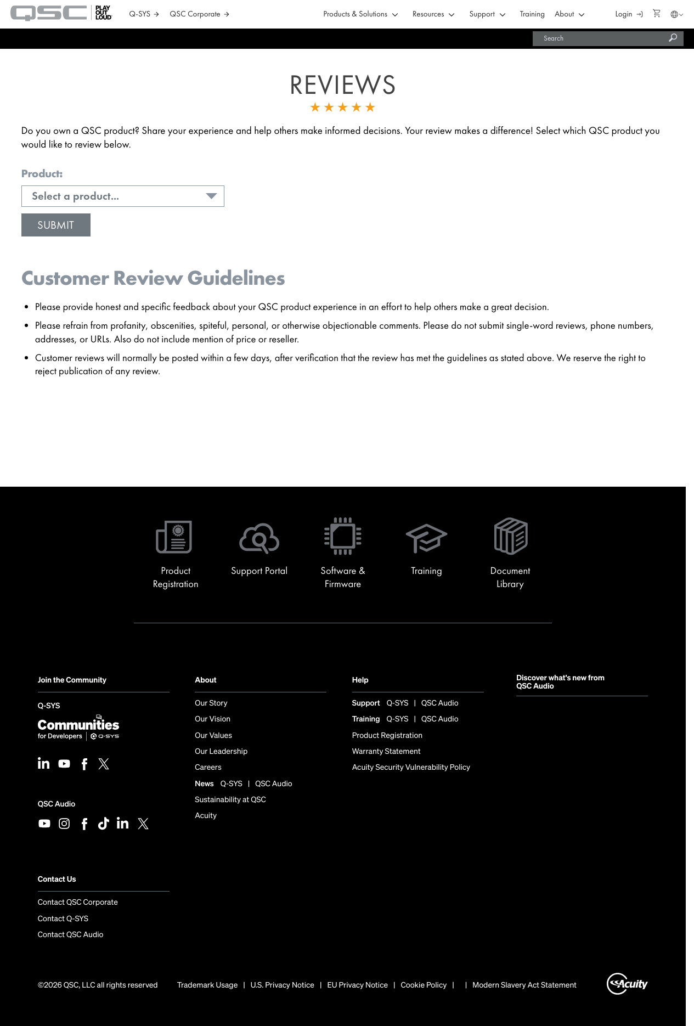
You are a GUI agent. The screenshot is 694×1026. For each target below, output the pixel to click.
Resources (428, 14)
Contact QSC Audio (71, 935)
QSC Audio (56, 804)
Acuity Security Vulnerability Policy (411, 768)
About (564, 14)
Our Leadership (221, 752)
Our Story (211, 703)
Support (482, 14)
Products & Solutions (355, 14)
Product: (42, 174)
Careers (208, 768)
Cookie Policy (424, 985)
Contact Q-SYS (63, 919)
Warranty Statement (386, 752)
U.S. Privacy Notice (282, 985)
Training (532, 14)
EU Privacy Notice (357, 985)
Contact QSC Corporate (78, 902)
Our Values (213, 736)
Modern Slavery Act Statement (524, 985)
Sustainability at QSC (230, 800)
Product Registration (387, 736)
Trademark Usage (207, 985)
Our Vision (212, 719)
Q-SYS (49, 707)
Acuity (206, 816)
